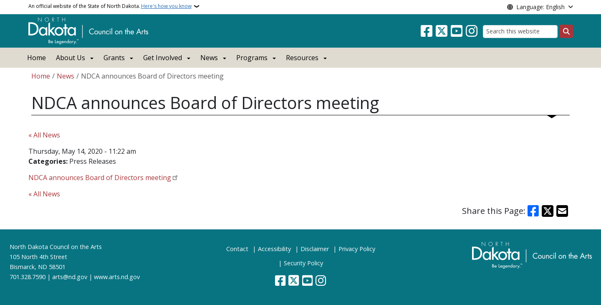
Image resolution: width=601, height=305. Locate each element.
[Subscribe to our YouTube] (456, 31)
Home (36, 57)
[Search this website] (520, 31)
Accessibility (274, 249)
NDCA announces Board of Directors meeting (99, 177)
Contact (237, 249)
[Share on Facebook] (533, 211)
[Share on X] (547, 211)
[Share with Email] (562, 211)
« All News (44, 135)
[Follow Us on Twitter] (441, 31)
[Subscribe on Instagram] (471, 31)
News (65, 76)
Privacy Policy (356, 249)
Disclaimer (314, 249)
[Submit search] (566, 31)
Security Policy (303, 263)
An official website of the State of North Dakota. (110, 6)
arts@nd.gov (69, 277)
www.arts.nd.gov (117, 277)
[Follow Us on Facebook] (426, 31)
